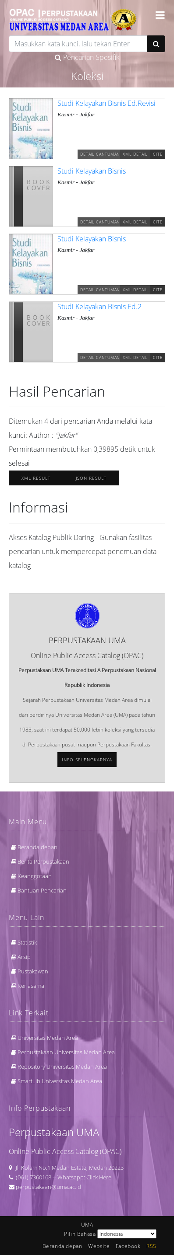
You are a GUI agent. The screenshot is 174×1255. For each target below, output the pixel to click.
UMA (87, 1224)
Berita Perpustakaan (43, 861)
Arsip (24, 957)
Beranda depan (37, 847)
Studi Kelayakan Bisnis (91, 171)
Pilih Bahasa (80, 1234)
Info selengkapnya (87, 759)
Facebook (128, 1246)
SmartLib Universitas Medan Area (60, 1081)
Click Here (98, 1177)
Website (99, 1246)
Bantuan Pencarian (42, 890)
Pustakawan (33, 971)
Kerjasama (31, 986)
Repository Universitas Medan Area (62, 1066)
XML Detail (135, 154)
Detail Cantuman (100, 154)
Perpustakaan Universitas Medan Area (66, 1052)
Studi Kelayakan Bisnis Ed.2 (99, 306)
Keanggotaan (35, 876)
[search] (78, 43)
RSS (151, 1246)
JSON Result (91, 478)
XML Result (35, 478)
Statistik (27, 942)
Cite (158, 154)
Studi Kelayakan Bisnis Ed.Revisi (106, 103)
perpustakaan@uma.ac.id (48, 1187)
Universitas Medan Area (48, 1038)
